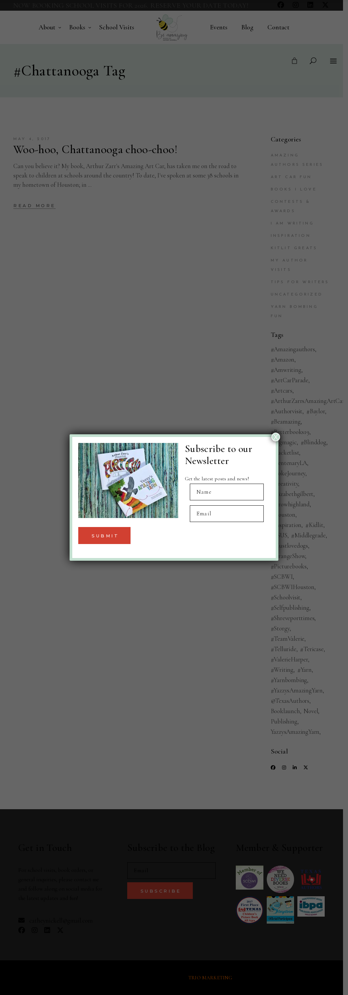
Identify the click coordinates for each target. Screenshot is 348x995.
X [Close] (275, 437)
